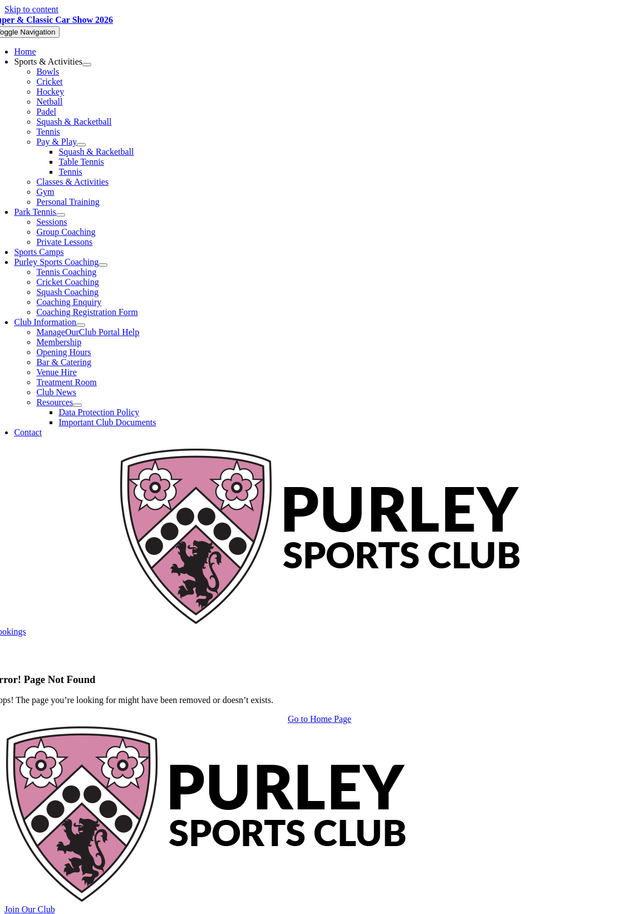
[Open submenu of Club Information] (80, 325)
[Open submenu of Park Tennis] (60, 215)
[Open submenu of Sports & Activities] (86, 64)
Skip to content (31, 9)
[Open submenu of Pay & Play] (81, 144)
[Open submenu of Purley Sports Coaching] (103, 265)
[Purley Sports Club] (320, 621)
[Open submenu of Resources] (77, 405)
